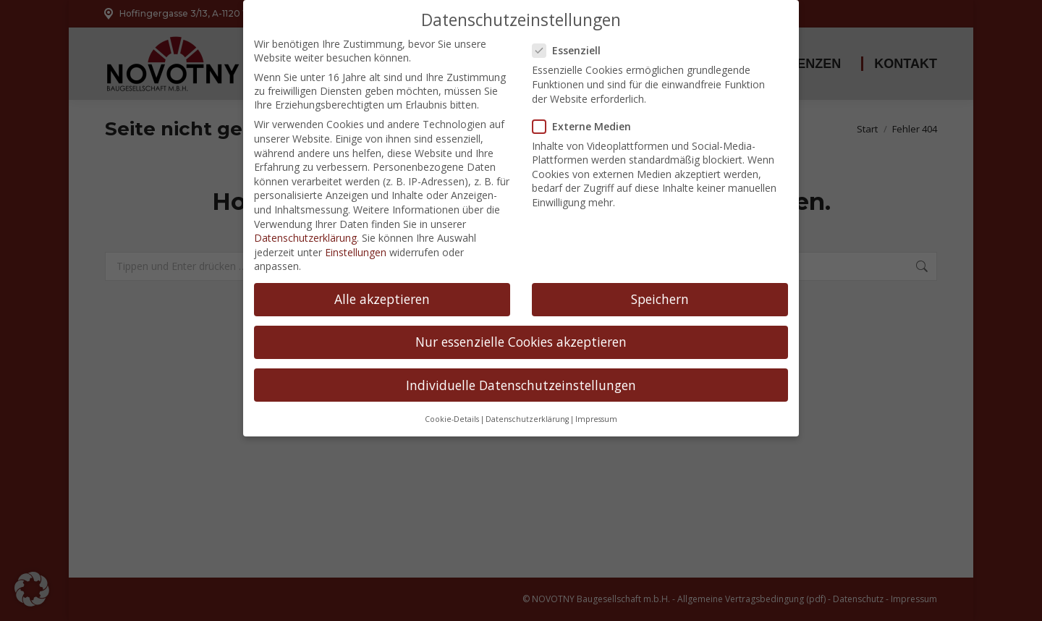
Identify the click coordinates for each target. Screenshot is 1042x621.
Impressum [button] (596, 399)
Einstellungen (355, 232)
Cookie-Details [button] (452, 399)
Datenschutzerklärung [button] (527, 399)
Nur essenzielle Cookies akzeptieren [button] (521, 322)
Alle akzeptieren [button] (382, 279)
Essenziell (571, 31)
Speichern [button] (660, 279)
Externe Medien (586, 106)
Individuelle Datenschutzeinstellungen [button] (521, 364)
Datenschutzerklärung (305, 218)
